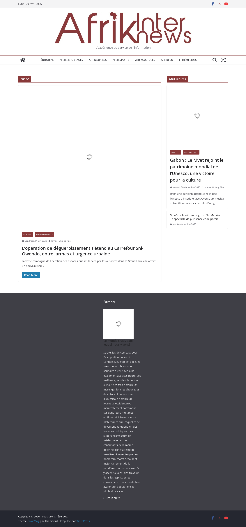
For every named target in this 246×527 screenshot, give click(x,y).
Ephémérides (188, 60)
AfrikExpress (98, 60)
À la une (27, 234)
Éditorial (47, 60)
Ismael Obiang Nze (61, 240)
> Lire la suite (111, 498)
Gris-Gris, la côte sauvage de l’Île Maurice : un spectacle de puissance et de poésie (196, 217)
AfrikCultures (145, 60)
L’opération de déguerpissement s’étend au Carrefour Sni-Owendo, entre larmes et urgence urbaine (83, 251)
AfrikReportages (71, 60)
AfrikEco (167, 60)
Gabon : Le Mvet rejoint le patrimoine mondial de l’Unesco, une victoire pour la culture (197, 170)
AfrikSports (121, 60)
